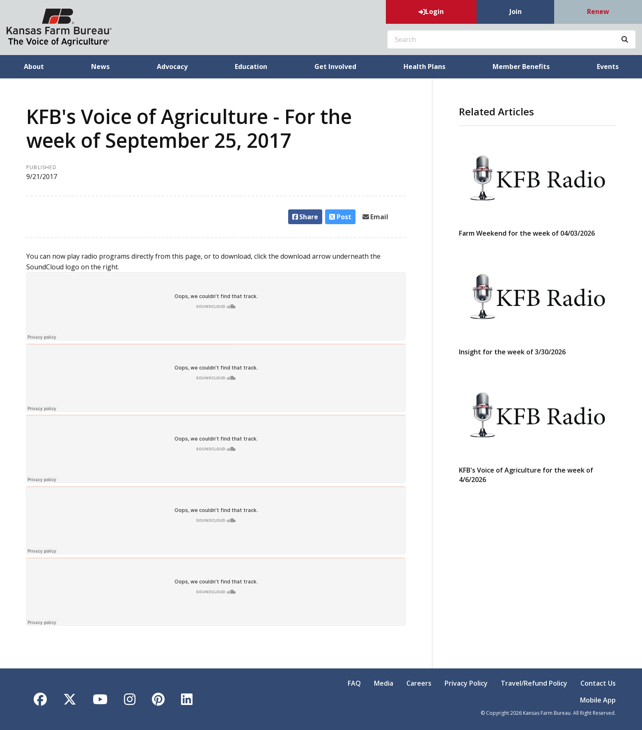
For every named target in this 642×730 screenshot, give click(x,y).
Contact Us (598, 683)
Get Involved (335, 66)
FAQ (354, 683)
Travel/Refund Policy (534, 683)
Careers (418, 683)
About (34, 66)
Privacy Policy (466, 683)
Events (608, 66)
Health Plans (424, 66)
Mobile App (598, 700)
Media (383, 683)
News (100, 66)
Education (251, 66)
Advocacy (172, 66)
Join (515, 11)
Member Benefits (521, 66)
